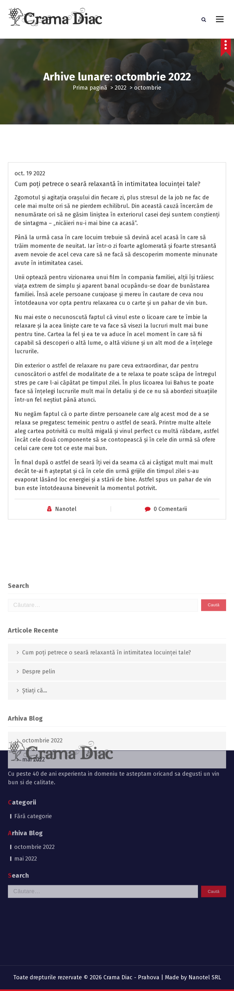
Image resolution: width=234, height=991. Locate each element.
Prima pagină (90, 87)
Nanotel (66, 559)
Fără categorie (33, 768)
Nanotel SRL (204, 977)
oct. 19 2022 (30, 224)
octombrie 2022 (34, 799)
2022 (120, 87)
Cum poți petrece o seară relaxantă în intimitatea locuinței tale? (107, 234)
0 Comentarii (170, 559)
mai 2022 (25, 811)
